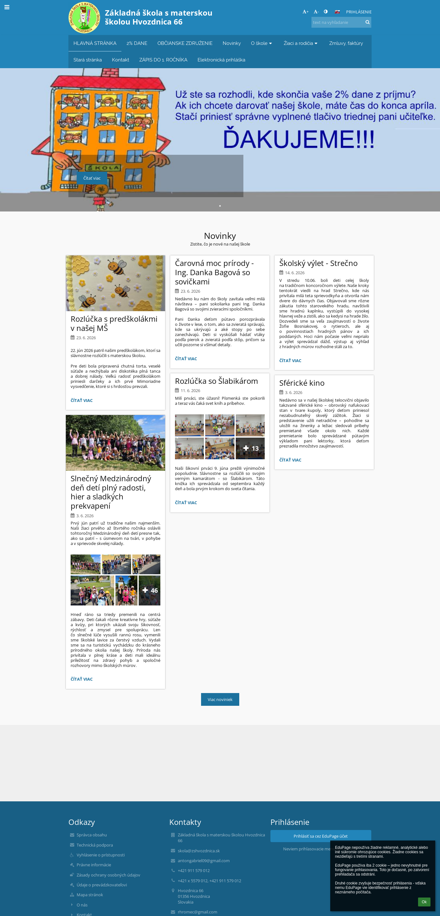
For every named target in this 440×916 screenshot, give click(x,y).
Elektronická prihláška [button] (221, 59)
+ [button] (306, 11)
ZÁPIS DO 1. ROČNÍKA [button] (163, 59)
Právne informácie (94, 865)
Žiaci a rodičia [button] (301, 43)
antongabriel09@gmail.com (204, 860)
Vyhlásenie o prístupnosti (101, 855)
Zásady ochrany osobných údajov (108, 875)
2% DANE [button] (137, 43)
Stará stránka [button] (87, 59)
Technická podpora (95, 845)
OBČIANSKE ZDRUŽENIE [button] (185, 43)
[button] (337, 12)
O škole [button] (262, 43)
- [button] (316, 11)
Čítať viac (83, 401)
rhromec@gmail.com (197, 912)
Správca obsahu (92, 835)
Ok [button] (424, 902)
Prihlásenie (359, 12)
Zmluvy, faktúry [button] (346, 43)
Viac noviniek (220, 699)
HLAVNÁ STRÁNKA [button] (94, 43)
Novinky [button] (232, 43)
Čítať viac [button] (92, 178)
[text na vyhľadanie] (341, 22)
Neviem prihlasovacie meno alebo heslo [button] (320, 849)
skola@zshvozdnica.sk (199, 851)
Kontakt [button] (120, 59)
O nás (82, 905)
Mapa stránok (90, 895)
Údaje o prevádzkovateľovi (102, 885)
